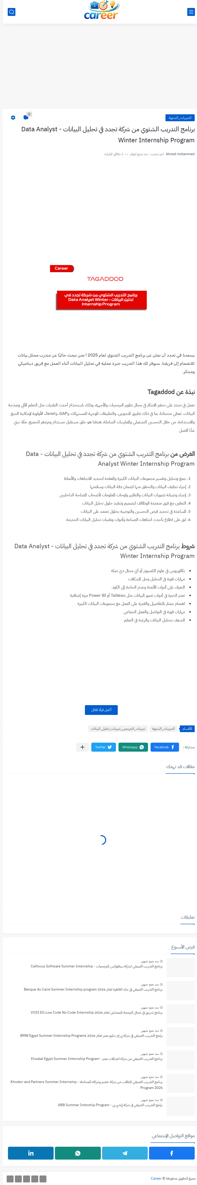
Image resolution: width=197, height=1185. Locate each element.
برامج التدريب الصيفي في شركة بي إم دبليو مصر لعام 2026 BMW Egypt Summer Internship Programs (88, 1035)
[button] (162, 747)
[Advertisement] (98, 69)
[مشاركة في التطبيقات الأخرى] (79, 747)
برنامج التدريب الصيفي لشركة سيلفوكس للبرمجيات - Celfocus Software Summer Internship (94, 966)
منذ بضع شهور (147, 961)
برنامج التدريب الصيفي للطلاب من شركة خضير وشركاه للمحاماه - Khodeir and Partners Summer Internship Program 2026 (84, 1084)
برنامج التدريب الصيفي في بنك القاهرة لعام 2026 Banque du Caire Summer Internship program (90, 989)
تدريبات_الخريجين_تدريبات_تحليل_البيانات (115, 728)
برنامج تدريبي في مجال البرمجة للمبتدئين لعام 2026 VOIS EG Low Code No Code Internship (94, 1012)
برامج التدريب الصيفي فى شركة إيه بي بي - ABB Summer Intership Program (107, 1105)
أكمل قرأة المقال (98, 710)
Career (153, 1178)
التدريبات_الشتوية (177, 117)
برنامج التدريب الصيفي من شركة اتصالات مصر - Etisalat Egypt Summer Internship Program (94, 1058)
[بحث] (9, 12)
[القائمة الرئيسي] (188, 12)
